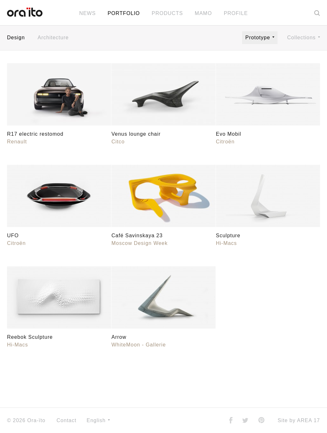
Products (167, 13)
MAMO (203, 13)
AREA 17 (308, 420)
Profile (236, 13)
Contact (66, 420)
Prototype (259, 37)
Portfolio (124, 13)
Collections (303, 37)
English (98, 420)
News (87, 13)
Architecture (53, 37)
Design (16, 37)
